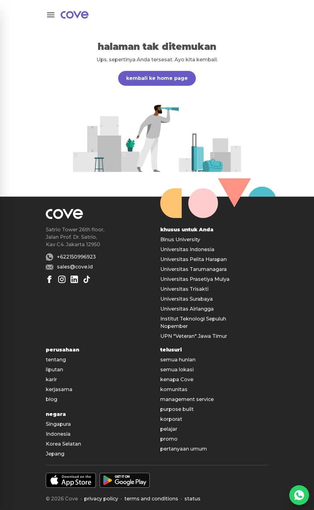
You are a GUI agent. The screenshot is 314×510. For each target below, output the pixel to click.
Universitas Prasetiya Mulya (195, 279)
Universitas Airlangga (187, 309)
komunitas (173, 389)
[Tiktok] (86, 279)
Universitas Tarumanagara (193, 269)
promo (169, 439)
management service (187, 399)
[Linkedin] (74, 279)
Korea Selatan (63, 444)
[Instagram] (62, 279)
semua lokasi (177, 370)
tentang (56, 360)
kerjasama (59, 389)
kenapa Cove (176, 379)
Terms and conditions (151, 499)
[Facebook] (49, 279)
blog (51, 399)
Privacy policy (101, 499)
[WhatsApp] (299, 495)
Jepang (55, 454)
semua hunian (178, 360)
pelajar (168, 429)
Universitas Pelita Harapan (193, 259)
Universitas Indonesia (187, 249)
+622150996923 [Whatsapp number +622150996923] (76, 257)
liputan (54, 370)
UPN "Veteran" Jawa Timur (193, 336)
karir (51, 379)
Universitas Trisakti (184, 289)
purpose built (177, 409)
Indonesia (58, 434)
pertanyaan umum (183, 449)
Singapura (58, 424)
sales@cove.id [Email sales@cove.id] (75, 267)
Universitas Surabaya (186, 299)
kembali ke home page (157, 78)
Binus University (180, 239)
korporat (171, 419)
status (192, 499)
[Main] (74, 15)
